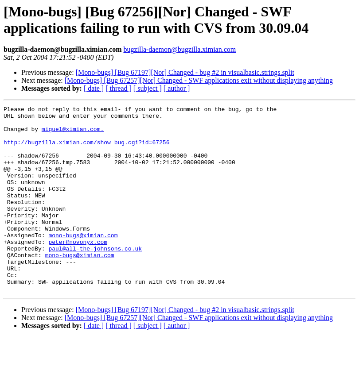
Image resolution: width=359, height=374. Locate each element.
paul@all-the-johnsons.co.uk (95, 277)
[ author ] (177, 88)
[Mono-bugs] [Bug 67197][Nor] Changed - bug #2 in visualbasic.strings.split (185, 72)
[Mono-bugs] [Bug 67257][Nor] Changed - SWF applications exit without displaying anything (199, 80)
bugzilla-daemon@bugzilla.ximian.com (179, 49)
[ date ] (94, 88)
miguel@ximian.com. (73, 134)
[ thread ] (118, 88)
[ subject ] (147, 88)
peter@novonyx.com (77, 270)
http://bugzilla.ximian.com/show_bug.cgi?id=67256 (86, 150)
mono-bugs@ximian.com (82, 262)
